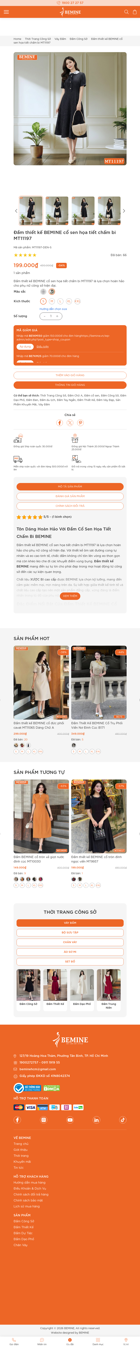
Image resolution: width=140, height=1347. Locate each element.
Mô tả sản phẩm (70, 486)
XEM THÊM (70, 596)
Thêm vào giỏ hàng (70, 375)
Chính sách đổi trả (70, 506)
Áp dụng (25, 346)
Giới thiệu (21, 1150)
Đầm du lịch (47, 400)
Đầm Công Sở (78, 39)
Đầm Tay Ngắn (66, 400)
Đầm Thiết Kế (86, 400)
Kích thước (22, 301)
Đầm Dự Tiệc (23, 1233)
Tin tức (19, 1167)
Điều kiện (43, 346)
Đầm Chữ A (75, 395)
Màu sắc (20, 291)
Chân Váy (21, 1245)
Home (17, 39)
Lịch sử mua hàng (27, 1206)
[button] (16, 211)
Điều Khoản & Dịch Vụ (30, 1188)
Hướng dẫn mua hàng (30, 1182)
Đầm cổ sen (91, 395)
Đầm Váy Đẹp (105, 400)
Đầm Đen (32, 400)
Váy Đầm (60, 39)
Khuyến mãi (22, 1161)
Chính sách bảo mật (28, 1200)
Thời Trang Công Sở (38, 39)
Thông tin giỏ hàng (70, 385)
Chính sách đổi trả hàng (31, 1194)
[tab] (70, 486)
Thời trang (21, 1156)
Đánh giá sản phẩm (70, 496)
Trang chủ (21, 1144)
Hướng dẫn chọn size (53, 309)
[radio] (43, 291)
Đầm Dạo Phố (24, 1239)
